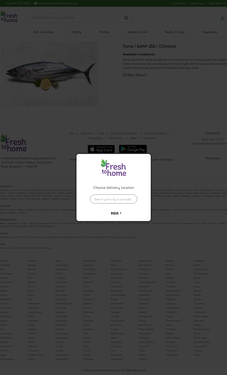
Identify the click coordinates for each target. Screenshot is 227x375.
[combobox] (113, 196)
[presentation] (113, 198)
